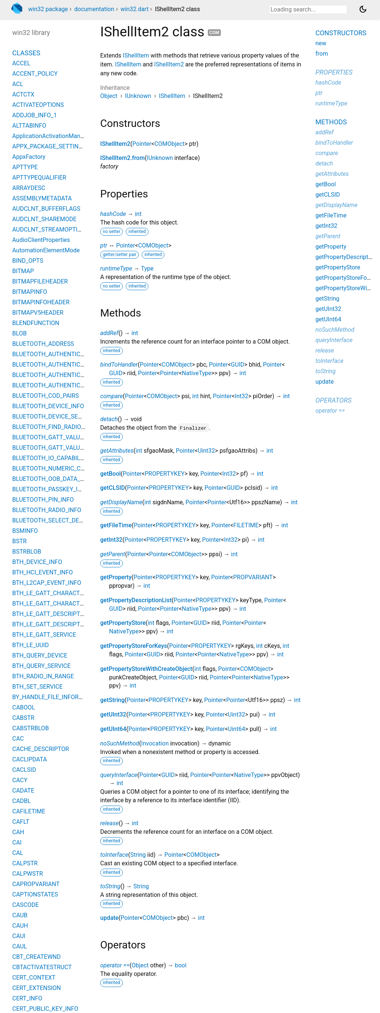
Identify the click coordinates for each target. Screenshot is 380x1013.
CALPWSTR (27, 873)
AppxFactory (28, 156)
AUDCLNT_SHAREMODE (44, 219)
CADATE (23, 790)
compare (111, 396)
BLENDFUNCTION (35, 323)
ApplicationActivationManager (52, 136)
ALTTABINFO (29, 125)
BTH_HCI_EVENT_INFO (42, 572)
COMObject (169, 143)
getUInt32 (113, 714)
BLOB (19, 333)
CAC (18, 738)
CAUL (19, 946)
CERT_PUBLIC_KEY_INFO (45, 1008)
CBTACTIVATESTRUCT (42, 967)
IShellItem (136, 55)
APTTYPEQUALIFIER (39, 177)
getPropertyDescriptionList (136, 600)
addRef (109, 333)
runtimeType (116, 268)
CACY (19, 780)
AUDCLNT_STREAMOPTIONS (50, 229)
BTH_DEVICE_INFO (37, 561)
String (138, 854)
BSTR (19, 541)
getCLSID (112, 487)
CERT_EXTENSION (36, 987)
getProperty (116, 577)
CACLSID (24, 769)
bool (180, 965)
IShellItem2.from (122, 157)
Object (108, 95)
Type (147, 268)
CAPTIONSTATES (35, 894)
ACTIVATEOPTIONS (38, 104)
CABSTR (23, 717)
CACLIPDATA (29, 759)
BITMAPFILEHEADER (40, 281)
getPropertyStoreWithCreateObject (146, 668)
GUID (237, 364)
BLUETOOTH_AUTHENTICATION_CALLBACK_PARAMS (83, 364)
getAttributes (117, 450)
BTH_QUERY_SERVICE (41, 665)
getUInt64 (113, 728)
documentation (94, 9)
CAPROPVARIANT (35, 884)
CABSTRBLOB (30, 728)
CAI (17, 842)
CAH (18, 832)
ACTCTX (23, 94)
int (138, 213)
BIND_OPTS (27, 260)
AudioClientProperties (41, 239)
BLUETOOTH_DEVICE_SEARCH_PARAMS (65, 416)
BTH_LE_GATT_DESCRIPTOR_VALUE (60, 624)
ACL (17, 84)
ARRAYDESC (28, 187)
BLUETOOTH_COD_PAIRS (45, 395)
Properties (334, 72)
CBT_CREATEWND (36, 956)
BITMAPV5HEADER (37, 312)
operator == (115, 965)
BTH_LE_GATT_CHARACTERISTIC (56, 593)
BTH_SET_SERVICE (37, 686)
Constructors (340, 33)
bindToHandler (119, 364)
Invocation (154, 743)
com (214, 32)
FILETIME (246, 525)
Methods (331, 122)
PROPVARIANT (253, 577)
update (109, 917)
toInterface (114, 854)
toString (110, 886)
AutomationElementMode (46, 250)
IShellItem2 (169, 64)
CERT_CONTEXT (33, 977)
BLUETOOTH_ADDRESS (43, 343)
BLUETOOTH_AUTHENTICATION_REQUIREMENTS (77, 385)
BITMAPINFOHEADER (40, 302)
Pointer (141, 143)
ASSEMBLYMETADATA (42, 198)
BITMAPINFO (29, 291)
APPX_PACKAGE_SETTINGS (49, 146)
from (321, 53)
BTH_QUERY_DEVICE (39, 655)
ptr (103, 245)
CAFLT (20, 821)
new (320, 43)
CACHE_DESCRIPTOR (40, 749)
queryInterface (118, 774)
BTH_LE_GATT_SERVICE (44, 634)
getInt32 (111, 539)
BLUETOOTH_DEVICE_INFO (48, 406)
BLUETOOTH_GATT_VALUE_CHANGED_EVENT (73, 437)
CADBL (21, 800)
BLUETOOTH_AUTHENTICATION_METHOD (68, 374)
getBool (110, 473)
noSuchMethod (119, 743)
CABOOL (23, 707)
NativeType (196, 373)
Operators (333, 400)
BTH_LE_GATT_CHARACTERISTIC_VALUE (66, 603)
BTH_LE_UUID (30, 645)
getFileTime (116, 525)
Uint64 (236, 728)
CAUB (19, 915)
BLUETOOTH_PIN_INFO (43, 499)
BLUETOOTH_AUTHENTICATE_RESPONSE (67, 354)
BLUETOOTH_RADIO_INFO (46, 510)
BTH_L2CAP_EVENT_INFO (46, 582)
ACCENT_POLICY (35, 73)
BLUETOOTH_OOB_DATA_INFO (52, 478)
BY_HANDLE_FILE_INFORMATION (56, 697)
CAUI (18, 936)
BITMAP (23, 271)
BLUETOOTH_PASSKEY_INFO (50, 489)
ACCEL (21, 63)
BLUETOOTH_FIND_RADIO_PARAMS (59, 426)
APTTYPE (25, 167)
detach (109, 419)
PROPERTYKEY (164, 473)
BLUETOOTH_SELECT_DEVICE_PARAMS (65, 520)
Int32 (241, 396)
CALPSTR (24, 863)
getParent (112, 554)
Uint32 (206, 450)
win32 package (48, 9)
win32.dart (135, 9)
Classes (26, 53)
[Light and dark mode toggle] (363, 9)
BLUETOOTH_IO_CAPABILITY (50, 458)
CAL (17, 852)
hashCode (113, 213)
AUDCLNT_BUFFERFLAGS (46, 208)
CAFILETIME (28, 811)
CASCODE (25, 904)
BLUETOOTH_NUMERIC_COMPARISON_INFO (71, 468)
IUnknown (138, 95)
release (109, 823)
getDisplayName (121, 502)
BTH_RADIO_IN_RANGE (43, 676)
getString (112, 700)
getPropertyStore (122, 622)
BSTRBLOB (26, 551)
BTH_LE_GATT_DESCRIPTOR (50, 613)
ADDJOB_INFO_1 (34, 115)
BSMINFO (25, 530)
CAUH (20, 925)
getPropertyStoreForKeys (133, 645)
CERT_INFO (27, 998)
